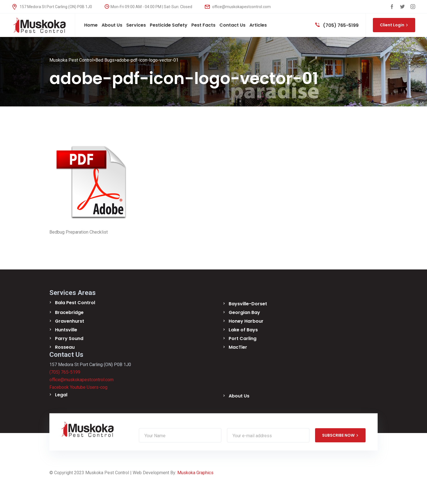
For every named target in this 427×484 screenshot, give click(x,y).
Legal (61, 395)
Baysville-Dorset (248, 304)
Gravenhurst (69, 321)
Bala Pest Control (75, 302)
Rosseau (65, 347)
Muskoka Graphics (195, 472)
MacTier (238, 347)
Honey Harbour (246, 321)
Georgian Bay (244, 312)
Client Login (394, 25)
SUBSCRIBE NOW (340, 435)
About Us (239, 396)
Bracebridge (69, 312)
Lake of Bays (243, 330)
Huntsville (66, 330)
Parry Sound (69, 338)
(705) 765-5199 (337, 25)
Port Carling (242, 338)
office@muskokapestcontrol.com (238, 6)
